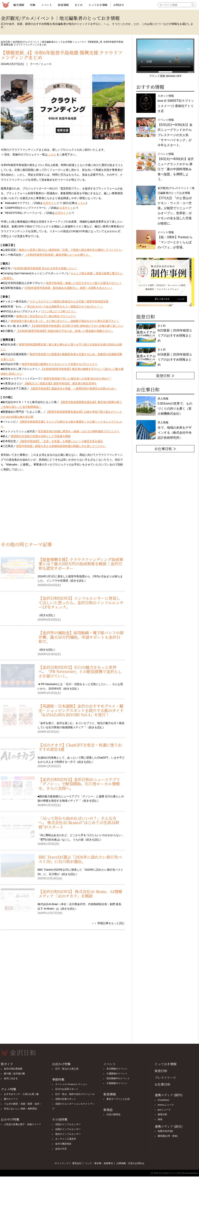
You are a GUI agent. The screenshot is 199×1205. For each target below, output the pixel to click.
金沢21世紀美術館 (13, 1069)
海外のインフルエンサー (68, 1134)
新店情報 (63, 5)
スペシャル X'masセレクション (71, 1084)
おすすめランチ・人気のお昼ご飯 (21, 1094)
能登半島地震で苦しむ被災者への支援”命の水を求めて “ (77, 378)
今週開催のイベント (116, 1073)
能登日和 (161, 1071)
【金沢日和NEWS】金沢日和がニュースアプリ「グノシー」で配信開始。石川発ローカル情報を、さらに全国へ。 (79, 784)
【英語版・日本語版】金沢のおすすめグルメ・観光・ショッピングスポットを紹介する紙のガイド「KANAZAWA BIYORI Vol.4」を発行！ (81, 710)
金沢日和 (5, 42)
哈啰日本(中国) (165, 1131)
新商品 (108, 1109)
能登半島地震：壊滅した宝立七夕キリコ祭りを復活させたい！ (84, 283)
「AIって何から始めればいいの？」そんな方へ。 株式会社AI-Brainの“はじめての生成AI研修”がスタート (79, 822)
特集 (32, 5)
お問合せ (118, 5)
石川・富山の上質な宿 (66, 1069)
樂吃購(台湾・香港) (168, 1136)
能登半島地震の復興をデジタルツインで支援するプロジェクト (60, 364)
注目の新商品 (113, 1114)
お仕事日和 (162, 1084)
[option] (165, 282)
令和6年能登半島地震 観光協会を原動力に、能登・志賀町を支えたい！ (68, 287)
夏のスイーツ (11, 1099)
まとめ (79, 5)
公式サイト (49, 203)
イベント (46, 5)
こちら (52, 154)
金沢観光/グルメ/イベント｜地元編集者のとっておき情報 (42, 42)
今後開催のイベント (116, 1083)
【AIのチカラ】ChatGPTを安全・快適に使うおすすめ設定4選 (80, 747)
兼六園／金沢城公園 (14, 1073)
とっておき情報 (97, 5)
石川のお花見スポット (66, 1089)
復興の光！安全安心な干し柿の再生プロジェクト (46, 316)
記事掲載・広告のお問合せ (130, 1163)
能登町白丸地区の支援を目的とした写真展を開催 (40, 436)
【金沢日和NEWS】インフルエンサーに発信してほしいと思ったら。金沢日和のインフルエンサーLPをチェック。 (81, 602)
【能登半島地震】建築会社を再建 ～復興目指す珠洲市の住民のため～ (73, 388)
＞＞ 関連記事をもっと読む (108, 923)
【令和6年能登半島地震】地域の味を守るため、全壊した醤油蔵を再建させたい (64, 330)
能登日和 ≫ (165, 375)
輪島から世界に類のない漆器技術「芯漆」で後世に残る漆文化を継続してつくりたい (70, 249)
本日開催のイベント (116, 1069)
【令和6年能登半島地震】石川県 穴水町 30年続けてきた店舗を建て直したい (77, 325)
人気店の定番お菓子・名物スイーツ (22, 1124)
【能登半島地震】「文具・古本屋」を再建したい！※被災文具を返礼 (61, 441)
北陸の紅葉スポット (65, 1099)
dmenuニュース (166, 1105)
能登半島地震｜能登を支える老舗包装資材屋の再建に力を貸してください (61, 446)
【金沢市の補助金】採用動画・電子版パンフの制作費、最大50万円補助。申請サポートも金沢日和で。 (81, 637)
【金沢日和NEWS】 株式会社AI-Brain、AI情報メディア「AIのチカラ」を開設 (80, 894)
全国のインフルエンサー (68, 1129)
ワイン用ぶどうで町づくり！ (58, 311)
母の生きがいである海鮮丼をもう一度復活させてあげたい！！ (65, 306)
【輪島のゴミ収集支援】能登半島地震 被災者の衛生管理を (60, 383)
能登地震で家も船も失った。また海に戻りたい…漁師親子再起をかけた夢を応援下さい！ (65, 321)
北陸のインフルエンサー (68, 1124)
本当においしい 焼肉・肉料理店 (20, 1108)
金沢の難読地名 (63, 1144)
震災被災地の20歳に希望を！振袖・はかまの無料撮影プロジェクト (79, 431)
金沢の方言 (61, 1149)
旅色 (160, 1119)
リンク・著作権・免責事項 (99, 1163)
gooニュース (164, 1109)
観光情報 (18, 5)
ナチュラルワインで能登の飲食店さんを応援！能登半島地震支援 (69, 301)
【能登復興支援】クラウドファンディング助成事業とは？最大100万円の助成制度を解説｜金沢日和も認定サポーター (81, 564)
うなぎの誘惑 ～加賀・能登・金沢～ (23, 1104)
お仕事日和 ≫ (165, 448)
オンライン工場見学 (65, 1139)
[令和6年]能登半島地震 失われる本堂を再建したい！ (45, 268)
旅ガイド (7, 1064)
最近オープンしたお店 (118, 1099)
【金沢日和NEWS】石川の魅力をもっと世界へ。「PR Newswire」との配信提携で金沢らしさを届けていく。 (80, 671)
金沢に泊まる (11, 1078)
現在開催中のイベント (118, 1078)
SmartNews (163, 1100)
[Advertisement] (63, 509)
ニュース (79, 42)
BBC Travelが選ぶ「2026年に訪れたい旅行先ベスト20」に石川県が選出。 (80, 859)
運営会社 (76, 1163)
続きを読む (77, 580)
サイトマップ (62, 1163)
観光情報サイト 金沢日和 (5, 5)
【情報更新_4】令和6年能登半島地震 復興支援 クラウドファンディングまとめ (61, 55)
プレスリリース (165, 1077)
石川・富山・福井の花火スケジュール (75, 1094)
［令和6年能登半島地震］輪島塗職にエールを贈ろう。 (57, 254)
